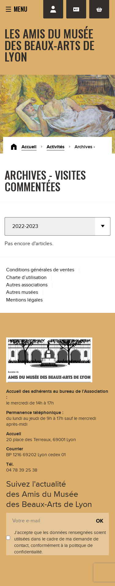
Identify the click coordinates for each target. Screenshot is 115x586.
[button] (16, 8)
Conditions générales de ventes (40, 270)
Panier (99, 9)
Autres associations (27, 285)
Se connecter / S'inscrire (53, 9)
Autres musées (22, 292)
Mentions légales (24, 300)
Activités (55, 147)
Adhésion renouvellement (76, 9)
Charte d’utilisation (26, 278)
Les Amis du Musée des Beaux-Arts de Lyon (49, 45)
